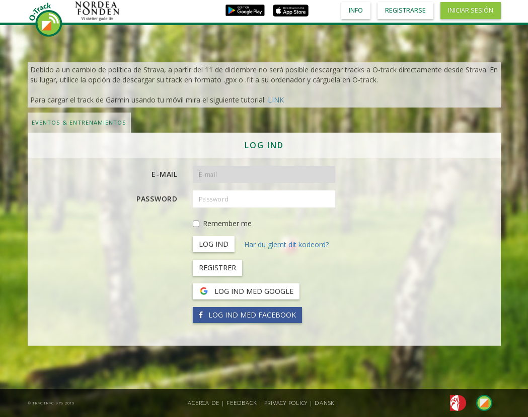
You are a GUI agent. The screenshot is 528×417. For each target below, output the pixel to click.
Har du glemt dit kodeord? (286, 244)
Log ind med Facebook (247, 315)
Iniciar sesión (470, 10)
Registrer (217, 267)
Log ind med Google (246, 291)
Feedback (242, 402)
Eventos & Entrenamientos (79, 122)
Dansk (325, 402)
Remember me (222, 223)
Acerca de (203, 402)
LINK (276, 100)
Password (157, 198)
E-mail (165, 174)
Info (356, 10)
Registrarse (405, 10)
